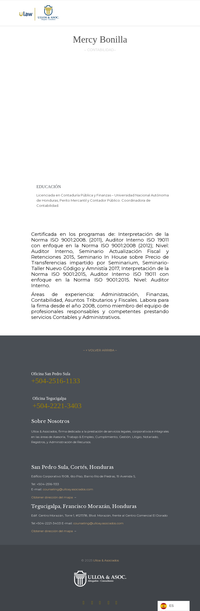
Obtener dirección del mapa (52, 497)
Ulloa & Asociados (106, 560)
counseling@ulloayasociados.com (68, 489)
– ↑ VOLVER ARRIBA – (100, 350)
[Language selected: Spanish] (174, 606)
